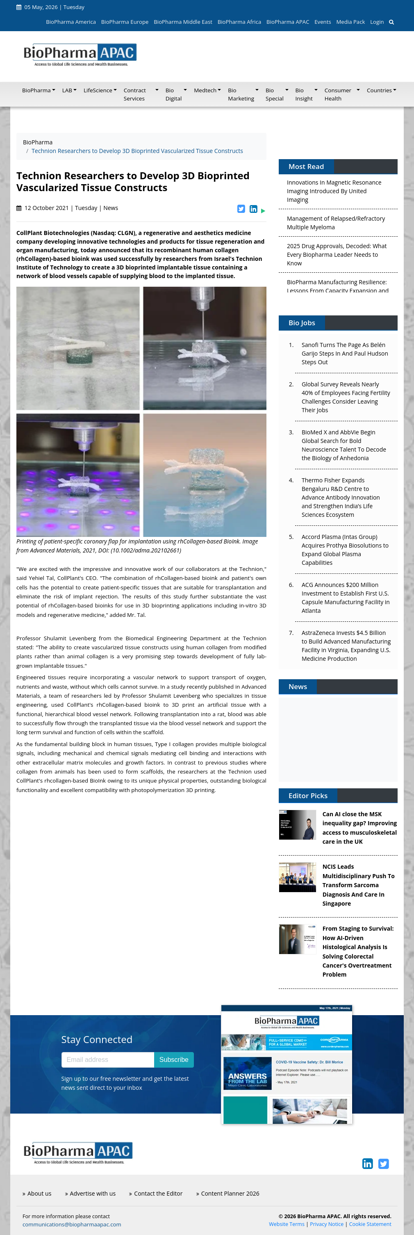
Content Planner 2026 (227, 1193)
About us (37, 1193)
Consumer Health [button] (338, 94)
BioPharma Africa (240, 21)
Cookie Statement (370, 1224)
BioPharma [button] (36, 90)
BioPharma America (71, 21)
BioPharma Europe (125, 21)
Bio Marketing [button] (241, 94)
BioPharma (37, 142)
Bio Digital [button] (174, 94)
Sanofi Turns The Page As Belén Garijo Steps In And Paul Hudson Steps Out (345, 353)
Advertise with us (90, 1193)
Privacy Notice (326, 1224)
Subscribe (174, 1059)
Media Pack (350, 21)
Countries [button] (379, 90)
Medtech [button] (205, 90)
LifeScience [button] (98, 90)
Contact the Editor (155, 1193)
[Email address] (108, 1060)
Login (377, 21)
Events (322, 21)
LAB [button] (67, 90)
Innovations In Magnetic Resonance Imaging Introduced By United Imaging (334, 192)
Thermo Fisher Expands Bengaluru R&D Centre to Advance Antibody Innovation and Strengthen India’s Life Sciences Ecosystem (341, 497)
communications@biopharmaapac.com (72, 1224)
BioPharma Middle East (183, 21)
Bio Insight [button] (304, 94)
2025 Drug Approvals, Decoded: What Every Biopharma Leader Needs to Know (337, 256)
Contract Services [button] (135, 94)
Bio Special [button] (275, 94)
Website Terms (287, 1224)
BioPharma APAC (287, 21)
